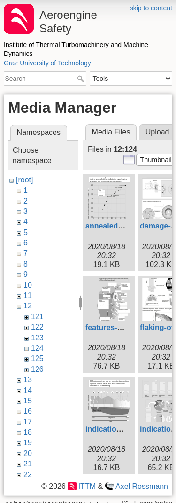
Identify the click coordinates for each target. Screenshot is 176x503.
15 (27, 401)
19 (27, 443)
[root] (24, 180)
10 (27, 285)
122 (37, 327)
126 (37, 369)
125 (37, 358)
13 (27, 380)
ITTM (87, 486)
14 (27, 390)
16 (27, 411)
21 (27, 464)
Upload (157, 132)
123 (37, 338)
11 (27, 295)
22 (27, 475)
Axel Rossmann (141, 486)
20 (27, 453)
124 (37, 348)
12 (27, 306)
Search (81, 78)
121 (37, 317)
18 (27, 432)
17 (27, 422)
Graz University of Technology (47, 63)
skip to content (151, 8)
